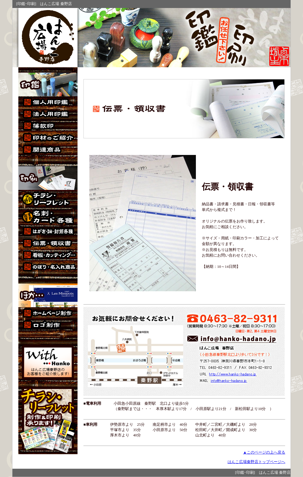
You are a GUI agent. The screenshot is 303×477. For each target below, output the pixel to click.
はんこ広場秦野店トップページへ (256, 462)
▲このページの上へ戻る (264, 452)
